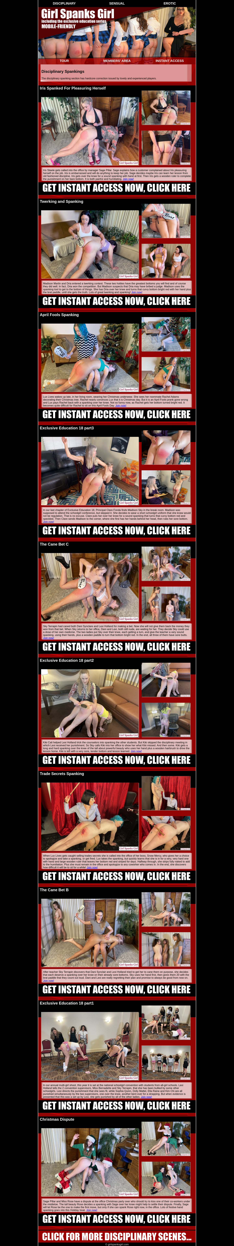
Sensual (117, 3)
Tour (64, 61)
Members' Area (117, 61)
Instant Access (170, 61)
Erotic (170, 3)
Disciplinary (64, 3)
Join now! (128, 179)
